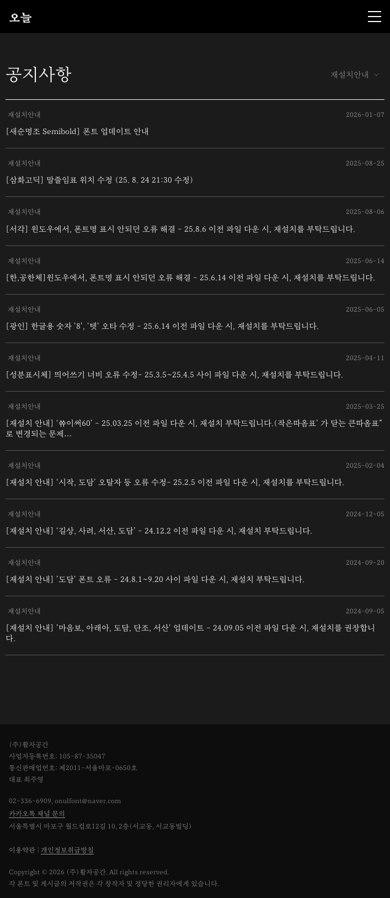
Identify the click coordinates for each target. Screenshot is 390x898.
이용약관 (22, 850)
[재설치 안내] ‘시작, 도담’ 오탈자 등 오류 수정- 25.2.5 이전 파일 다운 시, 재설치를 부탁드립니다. (175, 482)
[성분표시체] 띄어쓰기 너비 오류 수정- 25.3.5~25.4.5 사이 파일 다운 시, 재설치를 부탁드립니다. (174, 374)
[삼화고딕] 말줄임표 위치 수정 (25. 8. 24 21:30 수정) (100, 180)
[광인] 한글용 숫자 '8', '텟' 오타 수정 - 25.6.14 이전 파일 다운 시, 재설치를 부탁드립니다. (162, 326)
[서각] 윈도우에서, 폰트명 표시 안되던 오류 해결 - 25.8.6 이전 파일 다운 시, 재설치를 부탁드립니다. (180, 229)
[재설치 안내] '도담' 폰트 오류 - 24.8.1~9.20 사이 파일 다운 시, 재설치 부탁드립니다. (155, 579)
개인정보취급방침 (67, 850)
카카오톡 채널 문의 (37, 814)
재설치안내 (354, 74)
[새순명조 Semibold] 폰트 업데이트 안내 (77, 131)
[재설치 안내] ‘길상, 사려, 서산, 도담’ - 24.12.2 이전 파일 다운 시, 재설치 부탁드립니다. (159, 531)
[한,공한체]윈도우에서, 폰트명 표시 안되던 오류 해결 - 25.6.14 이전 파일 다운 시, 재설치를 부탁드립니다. (190, 277)
